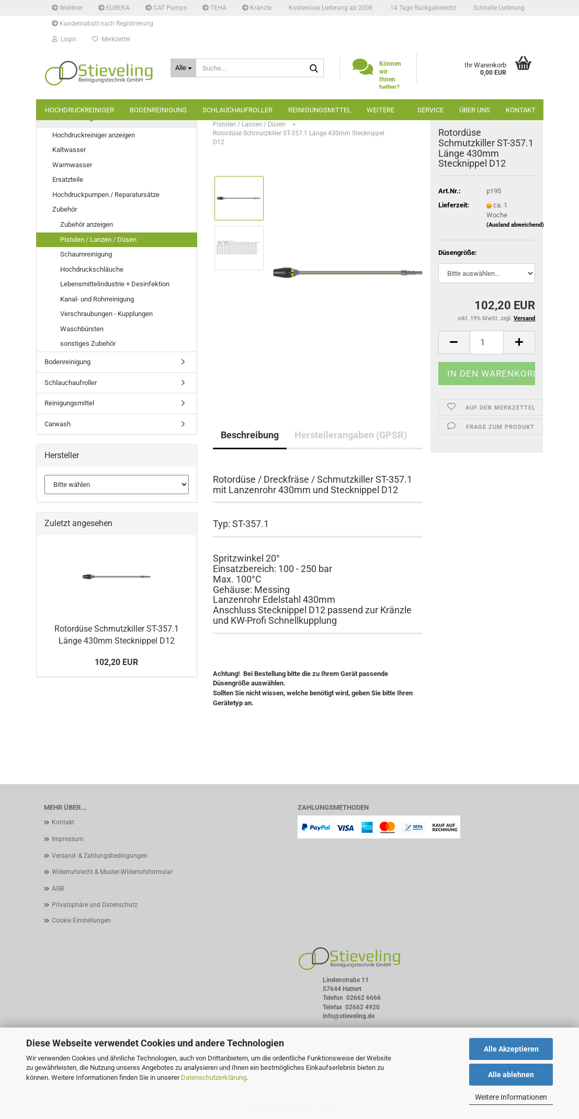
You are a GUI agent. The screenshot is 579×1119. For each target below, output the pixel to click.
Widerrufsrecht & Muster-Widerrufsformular (112, 872)
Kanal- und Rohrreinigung (97, 299)
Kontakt (521, 110)
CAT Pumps (166, 7)
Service (430, 110)
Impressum (68, 839)
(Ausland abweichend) (515, 225)
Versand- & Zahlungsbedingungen (99, 855)
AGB (58, 888)
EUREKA (114, 7)
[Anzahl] (487, 342)
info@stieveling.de (348, 1016)
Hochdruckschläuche (91, 269)
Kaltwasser (69, 150)
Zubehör (64, 209)
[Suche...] (183, 68)
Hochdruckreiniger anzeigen (93, 135)
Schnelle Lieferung (498, 7)
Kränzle (256, 7)
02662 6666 (363, 997)
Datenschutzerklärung (213, 1077)
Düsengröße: (457, 253)
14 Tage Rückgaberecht (422, 7)
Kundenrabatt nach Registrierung (102, 23)
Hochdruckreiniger (79, 110)
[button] (454, 342)
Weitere (380, 110)
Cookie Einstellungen (81, 920)
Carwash (57, 424)
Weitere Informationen (511, 1097)
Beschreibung (250, 434)
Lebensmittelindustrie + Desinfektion (114, 284)
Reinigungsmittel (319, 110)
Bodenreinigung (158, 110)
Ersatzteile (67, 179)
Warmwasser (72, 165)
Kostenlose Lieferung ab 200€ (330, 7)
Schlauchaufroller (237, 110)
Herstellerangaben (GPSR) (350, 434)
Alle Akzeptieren (511, 1049)
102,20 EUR (116, 662)
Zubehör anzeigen (86, 224)
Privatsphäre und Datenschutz (95, 904)
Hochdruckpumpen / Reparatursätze (106, 195)
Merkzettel (111, 39)
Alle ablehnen (511, 1074)
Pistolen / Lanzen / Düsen (98, 239)
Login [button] (64, 39)
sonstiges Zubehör (88, 343)
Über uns (474, 110)
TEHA (214, 7)
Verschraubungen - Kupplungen (106, 314)
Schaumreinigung (86, 254)
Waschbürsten (82, 329)
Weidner (67, 7)
